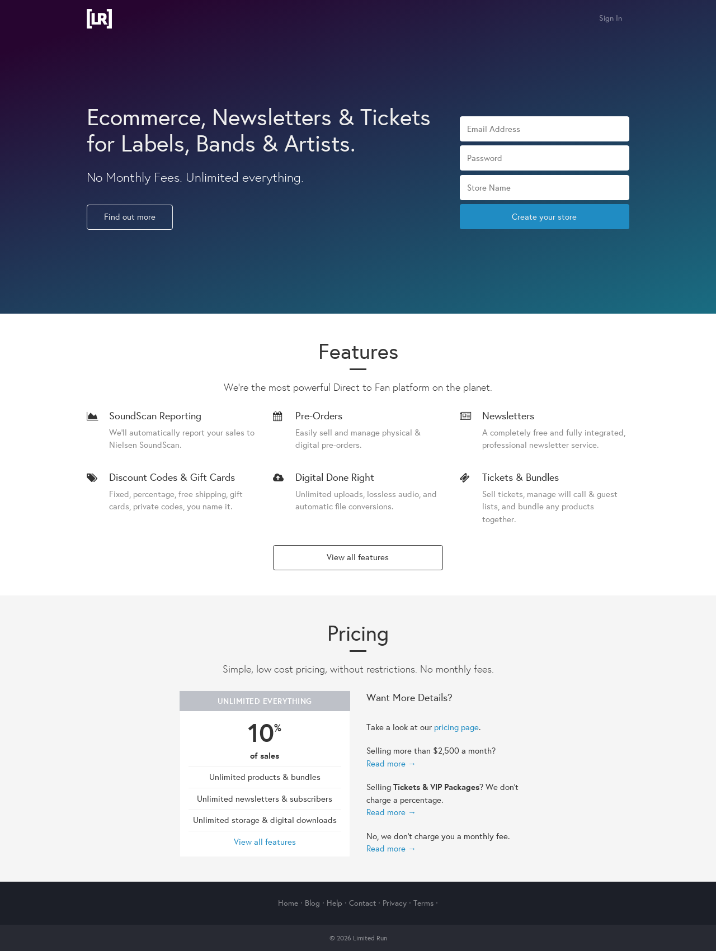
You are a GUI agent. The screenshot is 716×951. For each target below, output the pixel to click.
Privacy (395, 903)
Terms (423, 903)
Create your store (544, 216)
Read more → (391, 763)
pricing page (456, 727)
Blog (312, 903)
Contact (362, 903)
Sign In (610, 18)
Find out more (130, 216)
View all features (358, 557)
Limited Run (99, 18)
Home (288, 903)
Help (334, 903)
